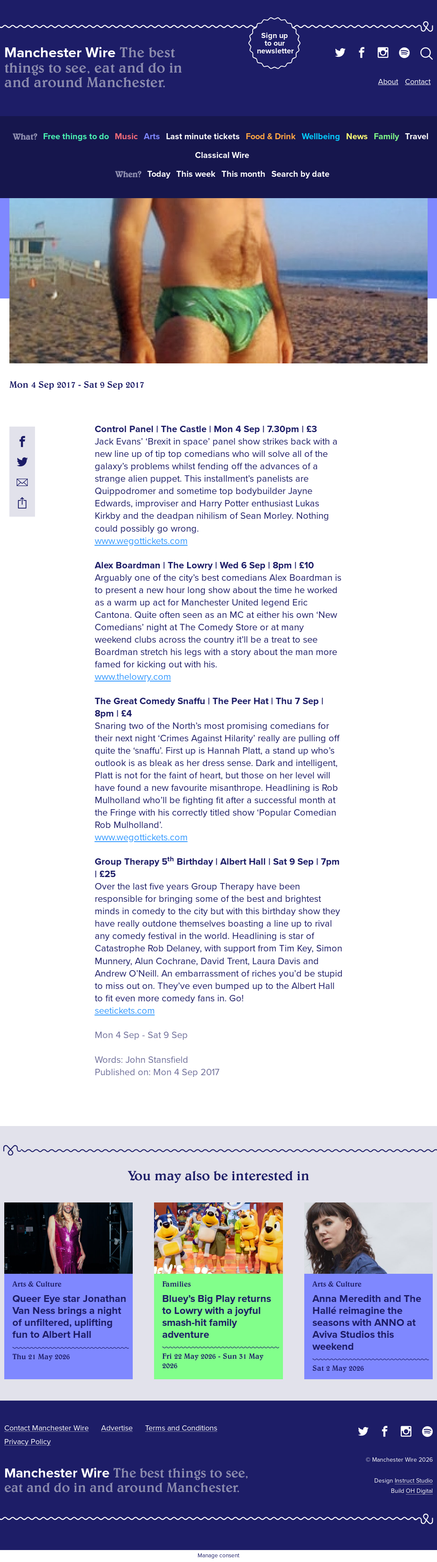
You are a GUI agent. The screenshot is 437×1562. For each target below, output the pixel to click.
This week (196, 174)
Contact (418, 81)
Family (386, 137)
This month (243, 174)
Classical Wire (222, 155)
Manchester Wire (60, 52)
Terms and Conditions (181, 1428)
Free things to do (76, 137)
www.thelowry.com (133, 677)
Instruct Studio (414, 1480)
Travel (416, 137)
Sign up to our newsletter (275, 43)
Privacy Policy (27, 1441)
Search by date (300, 174)
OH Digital (419, 1491)
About (388, 81)
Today (158, 174)
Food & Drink (271, 137)
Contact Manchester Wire (46, 1428)
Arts (152, 137)
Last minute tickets (203, 137)
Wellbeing (321, 137)
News (357, 137)
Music (126, 137)
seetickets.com (125, 1011)
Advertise (117, 1428)
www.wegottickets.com (141, 541)
